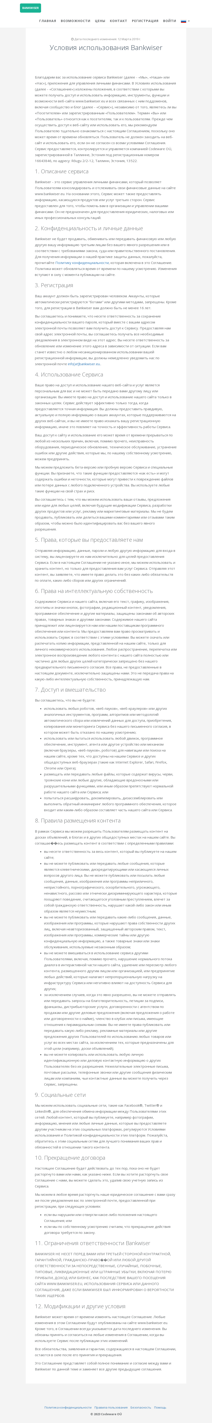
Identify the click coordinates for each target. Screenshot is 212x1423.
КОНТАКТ (118, 21)
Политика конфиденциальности (68, 1407)
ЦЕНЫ (100, 21)
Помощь (160, 1407)
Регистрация (145, 21)
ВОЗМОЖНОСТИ (75, 21)
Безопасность (141, 1407)
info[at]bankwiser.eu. (85, 364)
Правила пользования (111, 1407)
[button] (185, 20)
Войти (169, 21)
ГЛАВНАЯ (47, 21)
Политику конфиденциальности (82, 262)
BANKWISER (30, 8)
